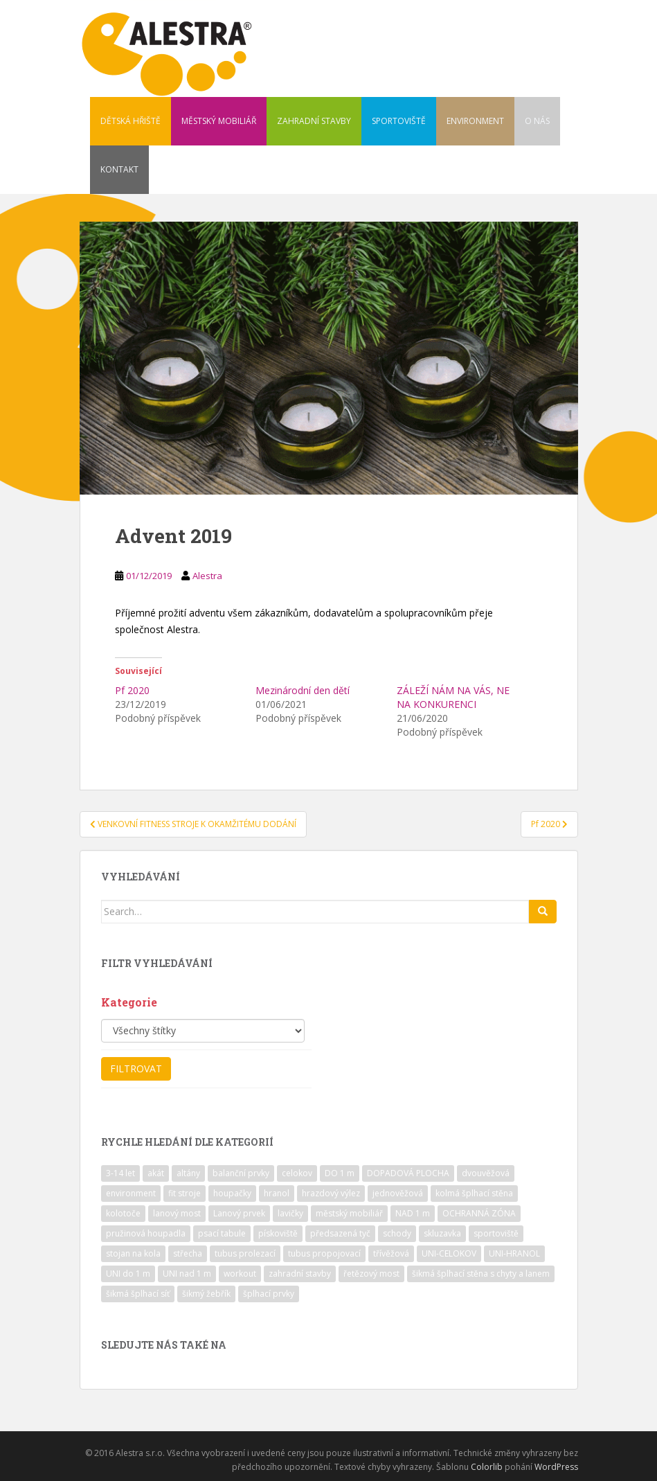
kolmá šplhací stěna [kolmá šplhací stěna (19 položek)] (474, 1193)
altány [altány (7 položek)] (188, 1173)
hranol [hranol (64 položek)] (276, 1193)
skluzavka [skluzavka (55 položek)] (442, 1233)
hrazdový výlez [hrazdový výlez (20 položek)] (331, 1193)
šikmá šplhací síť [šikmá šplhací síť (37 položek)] (138, 1294)
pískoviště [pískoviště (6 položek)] (278, 1233)
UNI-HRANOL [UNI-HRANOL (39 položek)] (514, 1253)
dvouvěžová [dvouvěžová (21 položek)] (486, 1173)
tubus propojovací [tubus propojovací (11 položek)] (324, 1253)
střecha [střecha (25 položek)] (187, 1253)
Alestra (207, 575)
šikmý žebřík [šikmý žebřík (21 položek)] (206, 1294)
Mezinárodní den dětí (302, 690)
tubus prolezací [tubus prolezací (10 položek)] (245, 1253)
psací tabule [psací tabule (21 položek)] (222, 1233)
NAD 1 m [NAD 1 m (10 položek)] (412, 1213)
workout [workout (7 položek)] (240, 1273)
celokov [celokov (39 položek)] (297, 1173)
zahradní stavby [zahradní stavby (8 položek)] (300, 1273)
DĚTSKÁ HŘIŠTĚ (130, 121)
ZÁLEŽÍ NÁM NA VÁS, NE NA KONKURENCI (453, 697)
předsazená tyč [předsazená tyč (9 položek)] (340, 1233)
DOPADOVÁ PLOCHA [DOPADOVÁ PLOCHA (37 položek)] (408, 1173)
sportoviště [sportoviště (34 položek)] (496, 1233)
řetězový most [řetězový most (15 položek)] (371, 1273)
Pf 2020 (132, 690)
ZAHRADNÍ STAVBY (314, 121)
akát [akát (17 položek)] (155, 1173)
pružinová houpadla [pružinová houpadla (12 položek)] (146, 1233)
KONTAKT (119, 169)
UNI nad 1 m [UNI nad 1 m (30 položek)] (187, 1273)
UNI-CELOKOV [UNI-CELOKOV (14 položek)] (449, 1253)
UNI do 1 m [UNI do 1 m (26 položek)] (128, 1273)
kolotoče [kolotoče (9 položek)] (123, 1213)
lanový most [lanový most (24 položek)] (177, 1213)
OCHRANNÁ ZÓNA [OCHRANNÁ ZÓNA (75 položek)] (479, 1213)
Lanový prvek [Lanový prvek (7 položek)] (239, 1213)
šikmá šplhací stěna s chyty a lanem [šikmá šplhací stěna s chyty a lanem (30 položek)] (481, 1273)
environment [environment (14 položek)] (131, 1193)
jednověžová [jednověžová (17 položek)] (397, 1193)
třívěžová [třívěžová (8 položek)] (391, 1253)
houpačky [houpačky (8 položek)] (232, 1193)
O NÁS (537, 121)
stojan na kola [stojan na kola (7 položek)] (133, 1253)
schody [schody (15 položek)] (397, 1233)
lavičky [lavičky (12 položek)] (290, 1213)
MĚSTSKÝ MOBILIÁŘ (218, 121)
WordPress (556, 1467)
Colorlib (487, 1467)
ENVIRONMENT (475, 121)
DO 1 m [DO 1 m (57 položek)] (339, 1173)
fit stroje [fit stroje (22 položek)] (184, 1193)
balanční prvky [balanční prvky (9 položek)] (241, 1173)
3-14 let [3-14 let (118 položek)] (120, 1173)
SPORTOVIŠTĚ (399, 121)
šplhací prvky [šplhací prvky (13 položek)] (268, 1294)
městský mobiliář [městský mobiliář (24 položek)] (349, 1213)
